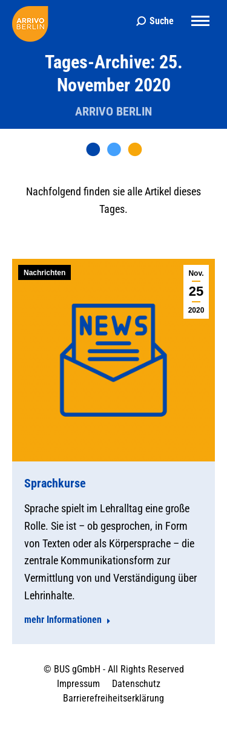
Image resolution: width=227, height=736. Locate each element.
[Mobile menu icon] (200, 20)
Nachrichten (44, 273)
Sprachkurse (55, 483)
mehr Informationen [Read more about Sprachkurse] (67, 619)
